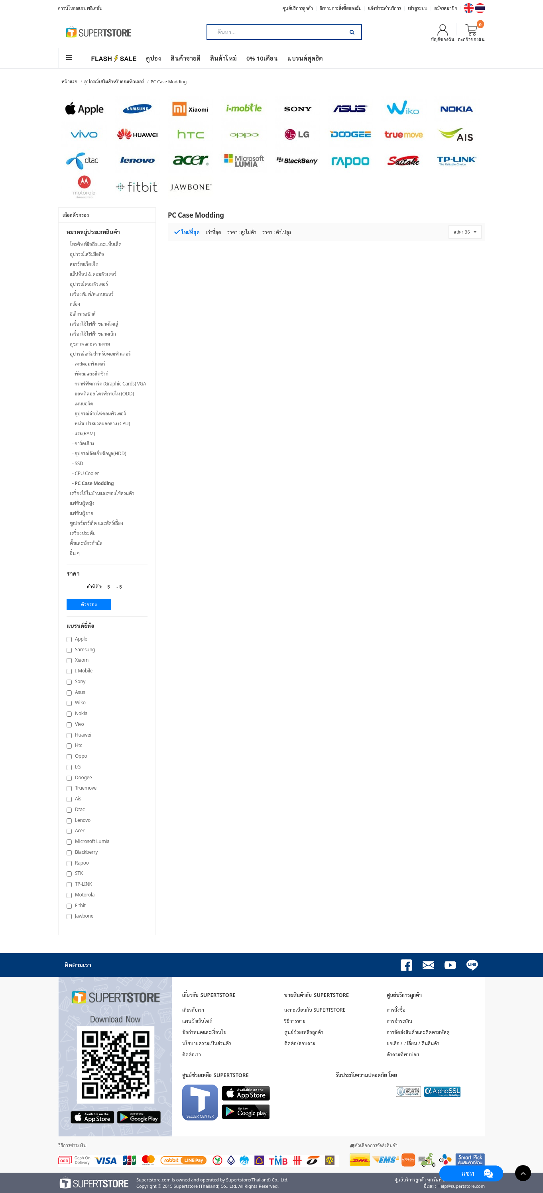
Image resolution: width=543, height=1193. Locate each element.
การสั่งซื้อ (396, 1009)
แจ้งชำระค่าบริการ (384, 8)
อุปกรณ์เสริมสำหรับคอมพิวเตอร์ (114, 82)
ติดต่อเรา (191, 1054)
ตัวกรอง (89, 604)
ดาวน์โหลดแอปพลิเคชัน (80, 8)
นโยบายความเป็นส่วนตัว (206, 1043)
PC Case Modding (169, 82)
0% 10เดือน (262, 58)
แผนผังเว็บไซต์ (197, 1021)
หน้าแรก (69, 82)
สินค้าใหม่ (223, 58)
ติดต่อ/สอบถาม (299, 1043)
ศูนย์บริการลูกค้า (298, 8)
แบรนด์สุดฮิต (305, 58)
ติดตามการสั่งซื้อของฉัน (341, 8)
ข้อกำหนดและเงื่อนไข (204, 1032)
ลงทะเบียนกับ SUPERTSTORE (314, 1009)
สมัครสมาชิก (445, 8)
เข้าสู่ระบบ (417, 8)
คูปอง (153, 58)
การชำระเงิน (399, 1021)
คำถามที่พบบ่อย (403, 1054)
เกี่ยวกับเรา (193, 1009)
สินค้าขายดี (186, 58)
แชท (467, 1173)
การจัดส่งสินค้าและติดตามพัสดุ (418, 1032)
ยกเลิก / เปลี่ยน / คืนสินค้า (413, 1043)
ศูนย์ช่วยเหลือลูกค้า (303, 1032)
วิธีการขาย (294, 1021)
